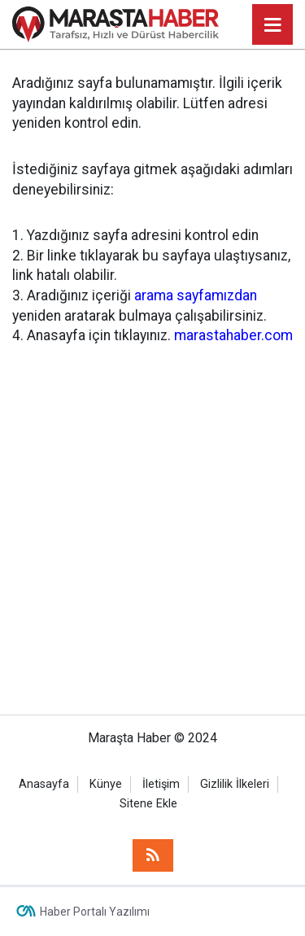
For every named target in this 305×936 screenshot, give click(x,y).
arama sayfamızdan (195, 295)
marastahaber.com (233, 335)
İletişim (161, 784)
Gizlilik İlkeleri (234, 784)
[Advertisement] (152, 518)
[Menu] (272, 25)
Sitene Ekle (148, 804)
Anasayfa (44, 784)
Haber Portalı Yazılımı (95, 911)
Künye (105, 784)
